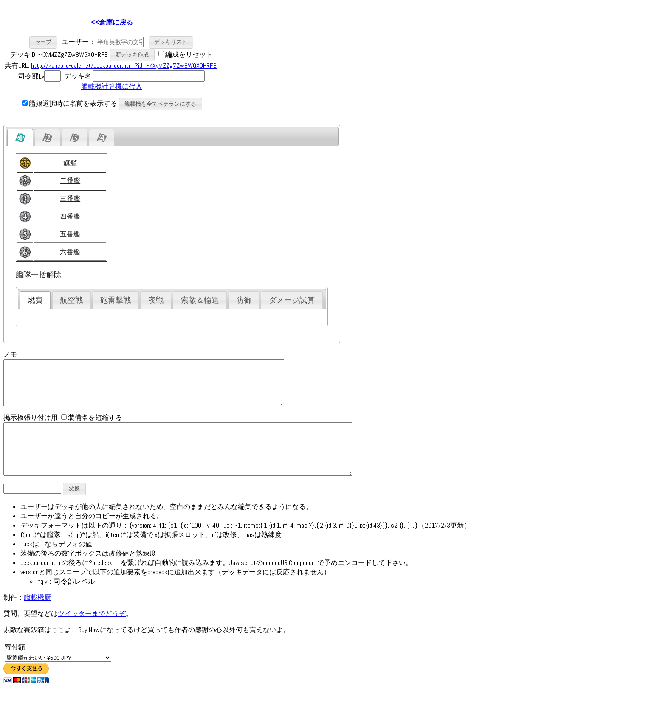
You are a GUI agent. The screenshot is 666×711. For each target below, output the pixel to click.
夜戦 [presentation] (156, 300)
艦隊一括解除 (39, 274)
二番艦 (70, 180)
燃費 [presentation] (35, 300)
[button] (43, 42)
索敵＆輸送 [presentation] (200, 300)
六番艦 (70, 251)
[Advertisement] (291, 64)
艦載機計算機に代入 (111, 86)
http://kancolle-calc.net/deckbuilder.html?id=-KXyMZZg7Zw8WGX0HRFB (124, 65)
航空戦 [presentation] (71, 300)
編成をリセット (189, 54)
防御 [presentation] (243, 300)
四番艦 (70, 216)
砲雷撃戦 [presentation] (115, 300)
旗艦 (70, 162)
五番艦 (70, 234)
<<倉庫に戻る (111, 22)
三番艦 (70, 198)
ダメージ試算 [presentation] (292, 300)
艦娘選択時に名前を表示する (69, 103)
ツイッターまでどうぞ (92, 632)
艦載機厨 (37, 616)
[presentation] (20, 137)
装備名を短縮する (91, 426)
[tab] (20, 137)
